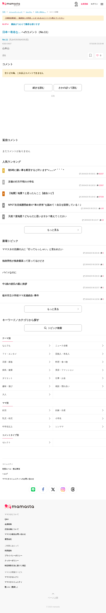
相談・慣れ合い (62, 386)
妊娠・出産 (60, 410)
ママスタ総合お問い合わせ (15, 534)
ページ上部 (53, 598)
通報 (4, 55)
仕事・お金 (60, 378)
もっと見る (53, 230)
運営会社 (8, 539)
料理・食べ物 (61, 362)
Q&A (7, 519)
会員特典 (8, 524)
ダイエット (7, 378)
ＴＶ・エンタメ (9, 354)
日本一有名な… (11, 32)
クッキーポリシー (12, 561)
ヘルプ (5, 474)
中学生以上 (7, 426)
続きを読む (38, 88)
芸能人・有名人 (62, 354)
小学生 (58, 418)
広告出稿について (12, 529)
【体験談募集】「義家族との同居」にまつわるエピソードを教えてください (34, 18)
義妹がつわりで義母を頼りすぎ (25, 24)
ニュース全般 (61, 345)
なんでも (6, 345)
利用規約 (8, 551)
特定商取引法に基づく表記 (15, 566)
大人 (4, 394)
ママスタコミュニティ (13, 582)
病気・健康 (7, 370)
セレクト (6, 442)
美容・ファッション (64, 370)
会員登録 (84, 4)
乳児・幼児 (7, 418)
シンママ (59, 426)
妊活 (4, 410)
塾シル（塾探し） (12, 587)
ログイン (94, 4)
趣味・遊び (7, 386)
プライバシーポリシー (13, 556)
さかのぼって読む (67, 88)
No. (5, 39)
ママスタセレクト (12, 577)
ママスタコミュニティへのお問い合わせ (18, 479)
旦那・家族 (7, 362)
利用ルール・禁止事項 (11, 469)
